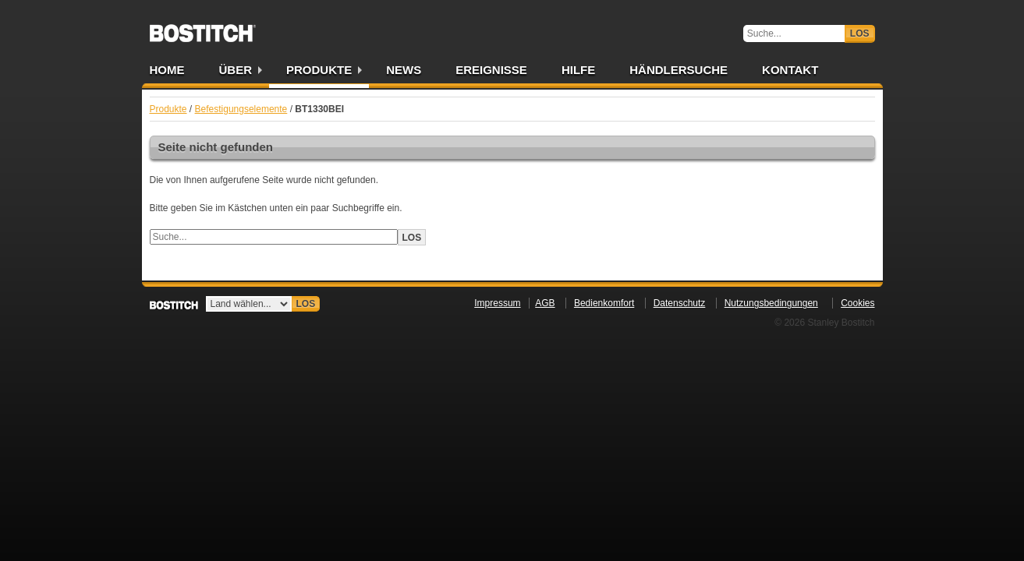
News (403, 69)
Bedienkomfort (604, 303)
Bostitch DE (203, 28)
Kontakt (790, 69)
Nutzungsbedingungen (771, 303)
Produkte (319, 69)
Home (167, 69)
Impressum (497, 303)
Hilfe (578, 69)
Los (860, 33)
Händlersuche (678, 69)
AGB (545, 303)
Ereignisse (491, 69)
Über (236, 69)
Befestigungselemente (241, 109)
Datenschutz (680, 303)
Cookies (857, 303)
